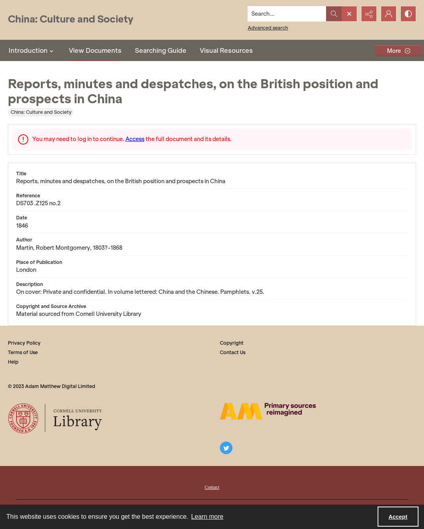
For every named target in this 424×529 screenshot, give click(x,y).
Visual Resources (226, 50)
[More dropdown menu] (398, 50)
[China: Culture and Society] (70, 20)
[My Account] (388, 13)
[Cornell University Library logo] (55, 418)
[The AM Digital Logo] (268, 411)
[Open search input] (349, 13)
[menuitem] (212, 486)
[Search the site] (287, 13)
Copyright (231, 343)
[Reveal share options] (368, 13)
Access (134, 139)
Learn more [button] (207, 516)
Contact (212, 487)
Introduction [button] (32, 50)
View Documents (95, 50)
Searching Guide (160, 50)
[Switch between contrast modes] (408, 13)
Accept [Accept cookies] (398, 517)
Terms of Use (23, 352)
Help (13, 362)
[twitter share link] (226, 448)
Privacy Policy (24, 343)
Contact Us (232, 352)
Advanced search (268, 28)
